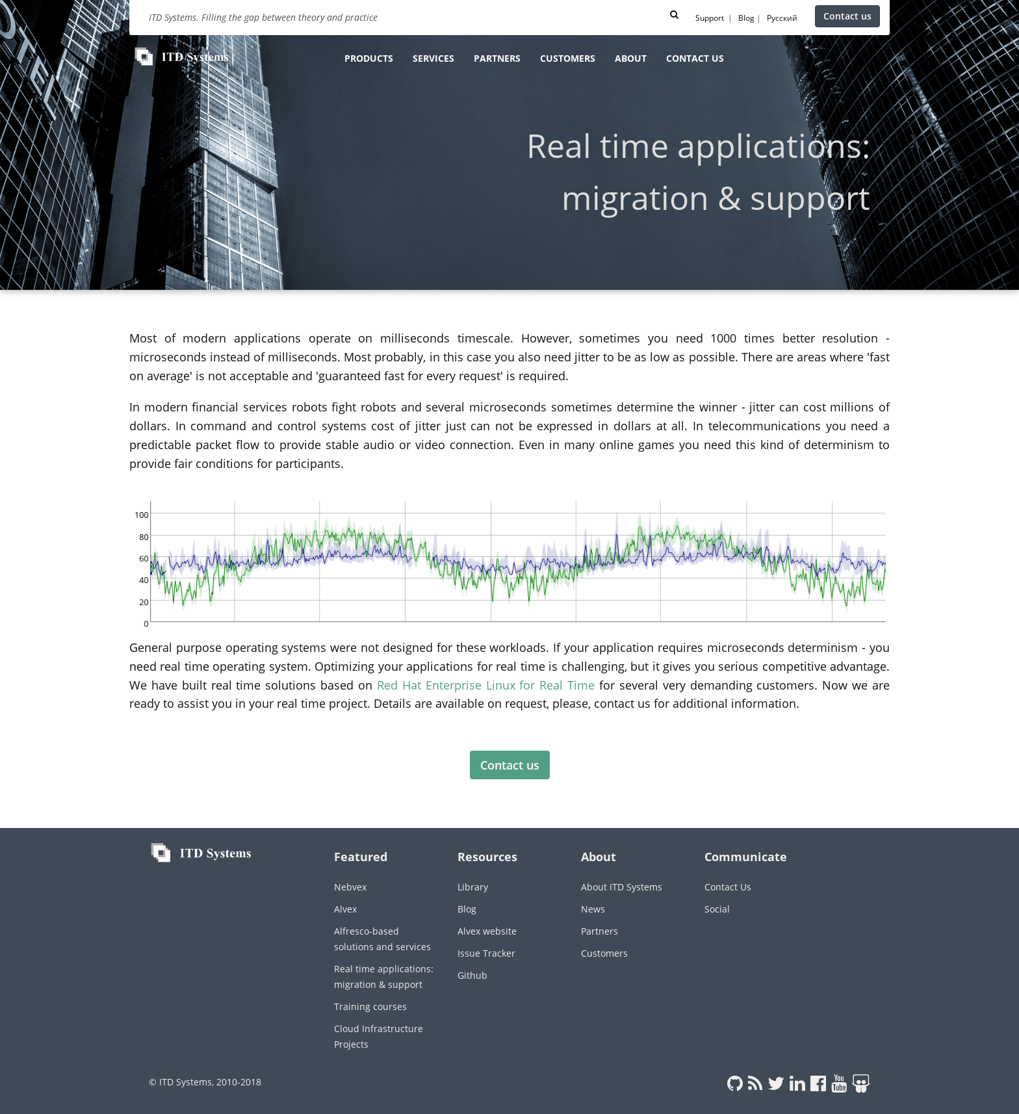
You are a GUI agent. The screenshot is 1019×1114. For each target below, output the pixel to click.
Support (709, 17)
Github (472, 975)
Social (717, 909)
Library (473, 887)
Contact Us (727, 887)
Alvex (345, 909)
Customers (567, 58)
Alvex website (487, 931)
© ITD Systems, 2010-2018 (205, 1082)
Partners (497, 58)
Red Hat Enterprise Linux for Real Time (486, 685)
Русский (782, 17)
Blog (746, 17)
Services (433, 58)
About (631, 58)
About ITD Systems (621, 887)
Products (368, 58)
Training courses (370, 1006)
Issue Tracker (486, 953)
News (593, 909)
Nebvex (350, 887)
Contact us (847, 16)
